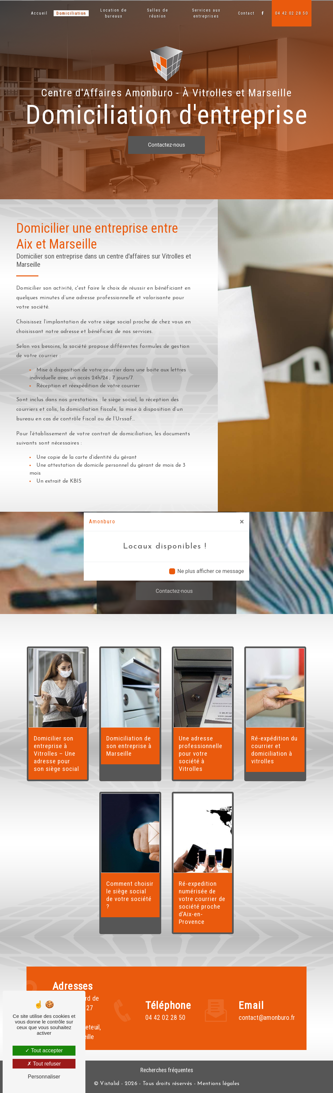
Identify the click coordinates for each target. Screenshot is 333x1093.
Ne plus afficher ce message (210, 571)
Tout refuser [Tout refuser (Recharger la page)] (44, 1064)
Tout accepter (44, 1050)
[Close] (241, 521)
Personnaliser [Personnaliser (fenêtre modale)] (44, 1076)
